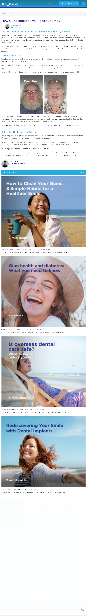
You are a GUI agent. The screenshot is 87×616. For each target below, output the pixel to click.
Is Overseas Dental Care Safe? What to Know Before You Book (25, 409)
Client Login (54, 611)
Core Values (43, 590)
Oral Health (8, 14)
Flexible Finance (43, 540)
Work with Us (43, 585)
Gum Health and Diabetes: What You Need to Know (21, 329)
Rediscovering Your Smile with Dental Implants (19, 489)
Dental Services (43, 535)
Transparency (33, 611)
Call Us (54, 4)
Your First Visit (43, 531)
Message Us (44, 572)
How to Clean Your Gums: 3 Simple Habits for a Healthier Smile (25, 249)
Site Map (44, 611)
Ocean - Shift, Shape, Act (54, 607)
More (82, 173)
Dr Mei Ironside (16, 25)
